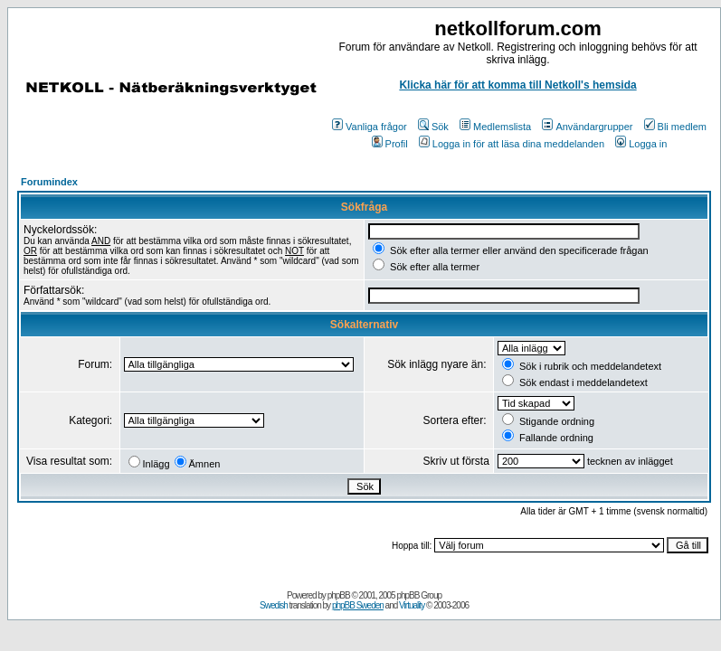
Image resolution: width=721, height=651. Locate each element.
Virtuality (411, 605)
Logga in (641, 143)
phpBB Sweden (358, 605)
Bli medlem (675, 126)
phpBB (338, 595)
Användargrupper (587, 126)
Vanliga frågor (369, 126)
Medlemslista (495, 126)
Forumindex (49, 181)
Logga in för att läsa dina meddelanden (511, 143)
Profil (390, 143)
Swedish (274, 605)
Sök (433, 126)
